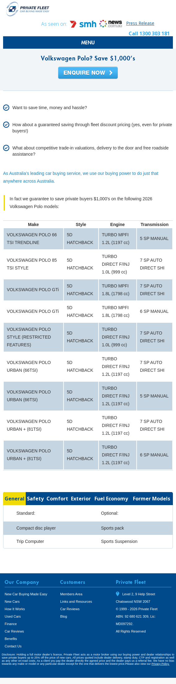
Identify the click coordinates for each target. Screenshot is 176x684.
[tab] (14, 498)
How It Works (15, 609)
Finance (11, 624)
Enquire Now (88, 73)
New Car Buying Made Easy (26, 594)
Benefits (11, 639)
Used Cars (13, 616)
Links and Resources (76, 601)
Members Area (71, 594)
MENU (88, 42)
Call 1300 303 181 (149, 33)
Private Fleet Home (28, 8)
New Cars (12, 601)
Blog (63, 616)
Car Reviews (14, 631)
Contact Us (13, 646)
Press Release (140, 23)
